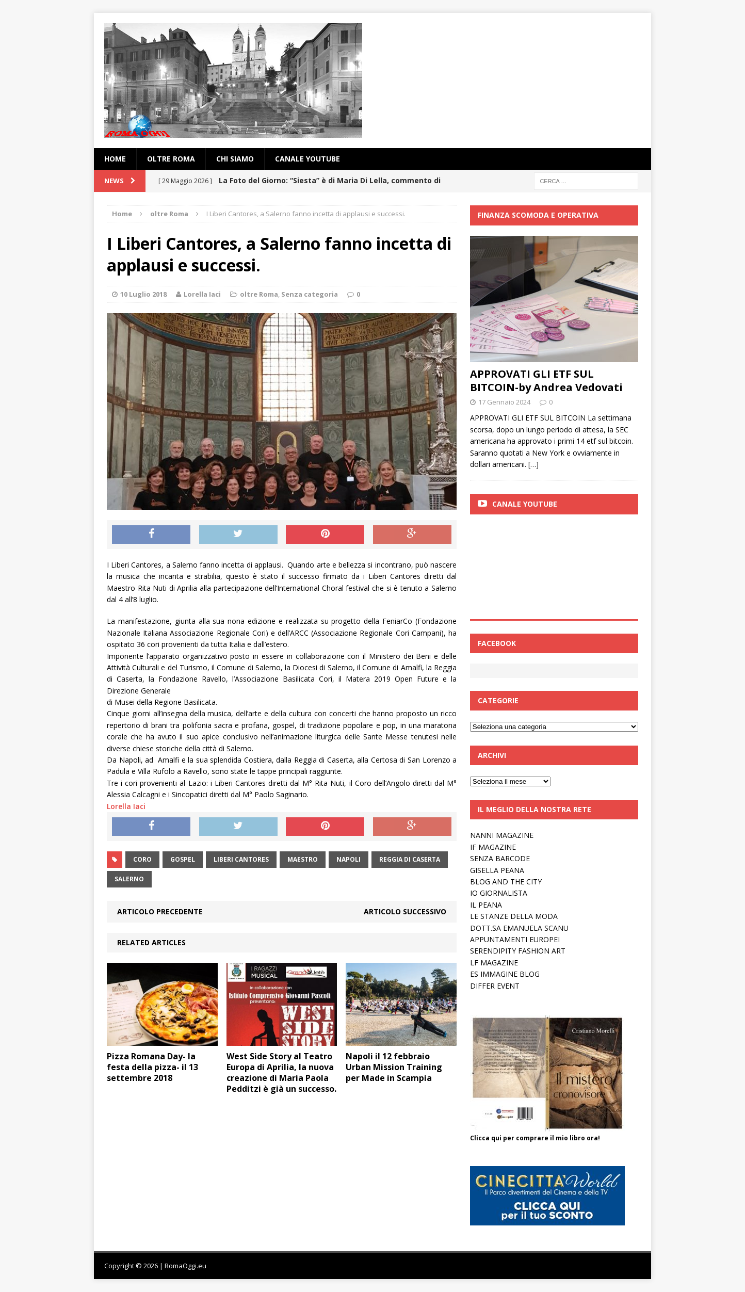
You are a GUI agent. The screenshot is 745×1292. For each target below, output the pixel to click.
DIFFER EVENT (495, 986)
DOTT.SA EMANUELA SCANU (519, 928)
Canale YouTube (307, 159)
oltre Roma (171, 159)
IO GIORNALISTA (498, 893)
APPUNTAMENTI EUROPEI (515, 939)
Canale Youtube (524, 504)
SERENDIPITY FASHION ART (517, 951)
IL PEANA (486, 905)
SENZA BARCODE (500, 858)
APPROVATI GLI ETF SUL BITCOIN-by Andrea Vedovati (546, 380)
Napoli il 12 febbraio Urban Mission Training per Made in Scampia (394, 1067)
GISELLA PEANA (497, 870)
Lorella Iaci (202, 294)
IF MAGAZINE (493, 847)
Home (115, 159)
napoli (348, 859)
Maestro (302, 859)
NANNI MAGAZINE (501, 835)
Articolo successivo (405, 911)
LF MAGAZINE (494, 962)
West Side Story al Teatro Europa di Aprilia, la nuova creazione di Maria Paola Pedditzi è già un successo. (281, 1072)
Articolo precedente (160, 911)
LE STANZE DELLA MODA (514, 916)
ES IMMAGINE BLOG (505, 974)
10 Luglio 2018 (143, 294)
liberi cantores (241, 859)
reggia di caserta (409, 859)
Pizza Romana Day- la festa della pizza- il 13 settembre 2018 (152, 1067)
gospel (182, 859)
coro (142, 859)
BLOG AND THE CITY (506, 881)
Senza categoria (309, 294)
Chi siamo (235, 159)
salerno (129, 879)
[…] (533, 464)
